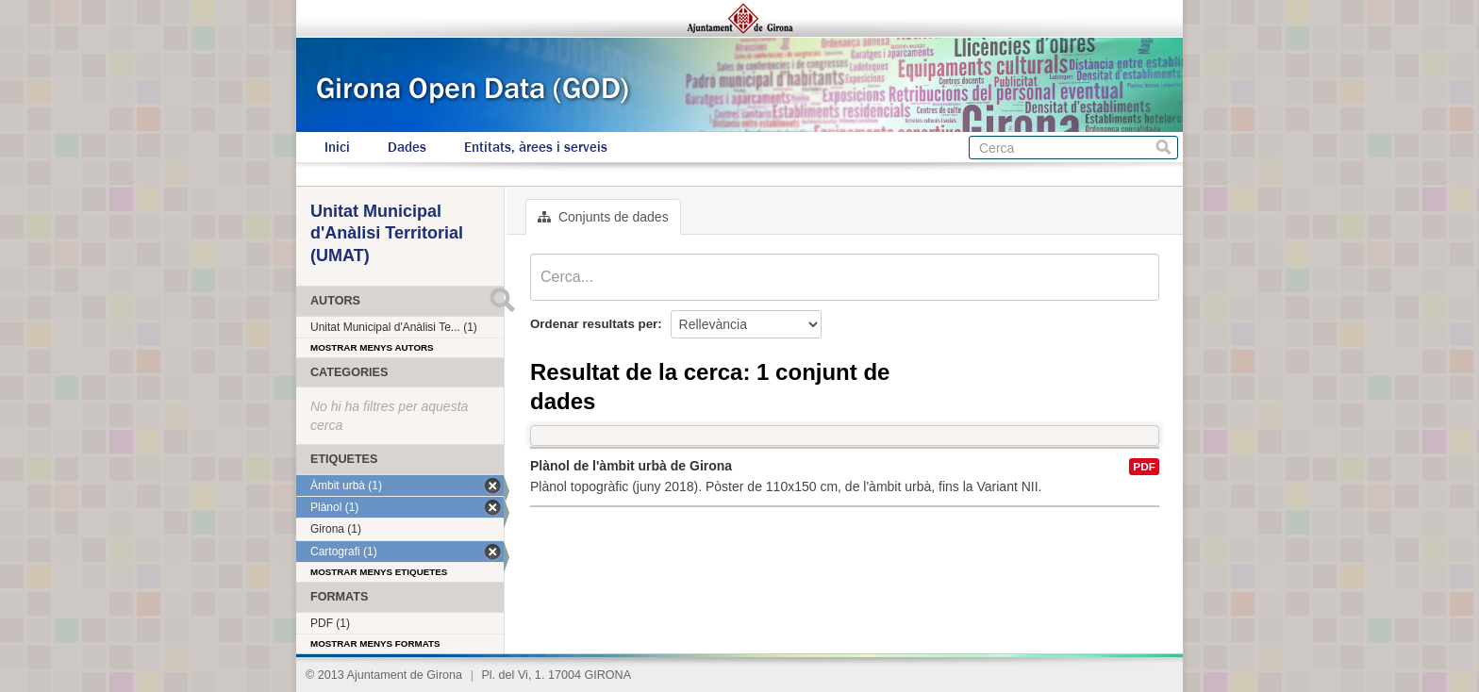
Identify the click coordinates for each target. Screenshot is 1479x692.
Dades (407, 147)
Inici (337, 147)
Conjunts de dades (603, 216)
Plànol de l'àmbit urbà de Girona (631, 465)
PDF (1144, 466)
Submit (502, 300)
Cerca (1163, 148)
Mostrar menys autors (372, 347)
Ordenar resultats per (593, 324)
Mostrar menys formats (375, 643)
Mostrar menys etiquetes (378, 572)
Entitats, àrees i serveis (535, 147)
